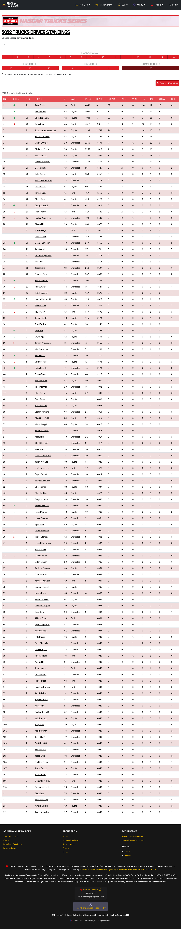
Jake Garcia (40, 355)
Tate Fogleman (41, 293)
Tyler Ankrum (41, 174)
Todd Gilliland (41, 656)
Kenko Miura (40, 593)
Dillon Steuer (41, 562)
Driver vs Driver (10, 848)
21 (90, 68)
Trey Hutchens (41, 537)
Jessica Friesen (42, 599)
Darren (126, 855)
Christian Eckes (42, 149)
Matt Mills (39, 705)
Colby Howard (41, 205)
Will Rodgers (41, 718)
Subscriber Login (10, 836)
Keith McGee (41, 512)
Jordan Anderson (43, 343)
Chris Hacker (41, 362)
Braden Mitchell (42, 787)
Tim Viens (39, 793)
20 (71, 68)
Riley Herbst (40, 681)
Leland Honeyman (43, 543)
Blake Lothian (41, 493)
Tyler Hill (39, 330)
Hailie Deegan (41, 230)
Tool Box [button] (82, 4)
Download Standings (167, 83)
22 (109, 68)
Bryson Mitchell (42, 587)
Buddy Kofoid (41, 380)
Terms (65, 852)
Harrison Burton (42, 687)
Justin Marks (40, 549)
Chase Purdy (41, 199)
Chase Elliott (40, 674)
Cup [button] (122, 4)
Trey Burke (40, 612)
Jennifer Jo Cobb (42, 581)
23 (151, 68)
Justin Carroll (41, 768)
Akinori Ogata (41, 618)
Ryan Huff (39, 524)
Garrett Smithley (42, 781)
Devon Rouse (41, 555)
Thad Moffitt (41, 387)
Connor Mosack (42, 530)
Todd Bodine (40, 324)
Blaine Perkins (41, 280)
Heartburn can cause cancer (90, 908)
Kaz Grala (39, 261)
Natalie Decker (41, 806)
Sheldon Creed (41, 762)
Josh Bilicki (40, 737)
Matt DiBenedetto (43, 180)
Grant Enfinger (41, 143)
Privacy (66, 848)
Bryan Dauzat (41, 474)
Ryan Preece (40, 211)
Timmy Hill (39, 224)
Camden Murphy (42, 605)
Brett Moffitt (41, 743)
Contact (6, 840)
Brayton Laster (42, 499)
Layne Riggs (40, 336)
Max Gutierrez (41, 349)
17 (11, 68)
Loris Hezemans (42, 468)
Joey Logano (40, 668)
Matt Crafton (41, 155)
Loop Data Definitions (12, 844)
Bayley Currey (41, 699)
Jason (126, 851)
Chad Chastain (41, 443)
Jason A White (41, 462)
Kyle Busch (40, 637)
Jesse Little (40, 268)
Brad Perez (40, 399)
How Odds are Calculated (133, 840)
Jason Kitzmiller (42, 812)
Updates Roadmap (70, 840)
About (65, 836)
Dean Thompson (42, 243)
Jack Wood (40, 249)
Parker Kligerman (43, 218)
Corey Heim (40, 186)
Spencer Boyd (41, 274)
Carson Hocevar (42, 161)
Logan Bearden (42, 518)
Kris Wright (40, 287)
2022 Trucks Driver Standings (39, 32)
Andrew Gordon (42, 568)
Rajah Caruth (41, 368)
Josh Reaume (41, 405)
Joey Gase (39, 724)
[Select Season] (31, 44)
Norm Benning (41, 799)
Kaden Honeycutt (43, 299)
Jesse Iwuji (40, 756)
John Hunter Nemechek (45, 130)
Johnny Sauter (41, 318)
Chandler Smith (42, 118)
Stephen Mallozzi (42, 480)
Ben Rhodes (40, 111)
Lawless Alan (40, 236)
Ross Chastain (41, 643)
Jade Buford (40, 749)
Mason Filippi (41, 630)
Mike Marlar (40, 449)
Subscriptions (68, 844)
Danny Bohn (40, 374)
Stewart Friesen (42, 136)
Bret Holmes (40, 305)
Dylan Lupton (41, 574)
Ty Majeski (39, 124)
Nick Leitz (39, 437)
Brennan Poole (42, 430)
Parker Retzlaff (42, 712)
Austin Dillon (41, 693)
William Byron (41, 649)
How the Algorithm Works (133, 836)
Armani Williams (42, 505)
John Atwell (40, 774)
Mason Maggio (41, 424)
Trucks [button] (156, 4)
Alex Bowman (41, 731)
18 (30, 68)
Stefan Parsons (42, 412)
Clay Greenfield (42, 418)
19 (49, 68)
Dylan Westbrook (43, 455)
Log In (173, 4)
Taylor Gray (40, 312)
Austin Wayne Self (43, 255)
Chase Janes (40, 487)
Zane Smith (40, 105)
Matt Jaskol (40, 393)
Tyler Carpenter (42, 624)
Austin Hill (39, 662)
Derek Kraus (40, 168)
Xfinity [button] (138, 4)
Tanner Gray (40, 193)
